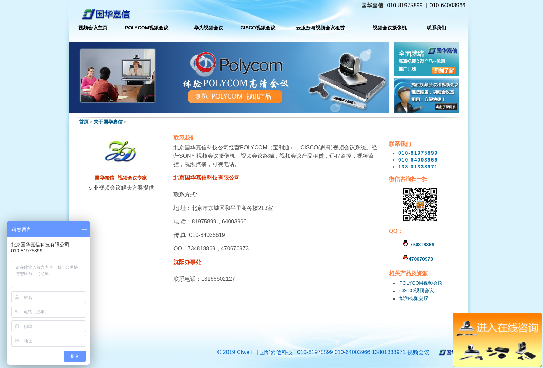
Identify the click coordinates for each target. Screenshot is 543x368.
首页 (84, 122)
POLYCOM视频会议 (421, 283)
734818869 (418, 244)
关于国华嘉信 (108, 122)
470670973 (418, 259)
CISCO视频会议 (416, 290)
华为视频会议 (413, 298)
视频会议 (418, 352)
